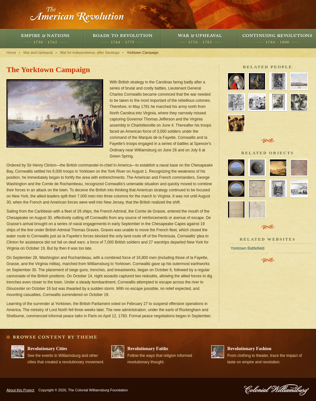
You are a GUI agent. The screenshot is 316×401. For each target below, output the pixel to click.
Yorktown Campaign (142, 52)
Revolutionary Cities (47, 348)
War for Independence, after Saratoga (89, 52)
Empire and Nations (45, 38)
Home (11, 52)
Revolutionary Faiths (147, 348)
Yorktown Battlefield (247, 248)
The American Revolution (77, 14)
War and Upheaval (200, 38)
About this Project (20, 390)
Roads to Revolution (122, 38)
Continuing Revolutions (277, 38)
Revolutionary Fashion (249, 348)
